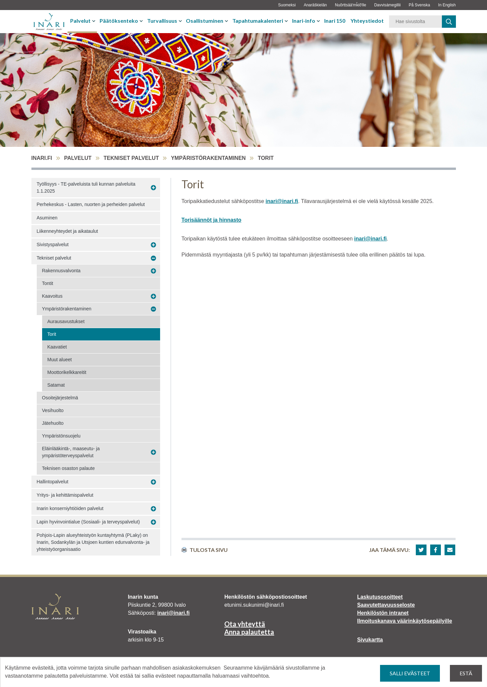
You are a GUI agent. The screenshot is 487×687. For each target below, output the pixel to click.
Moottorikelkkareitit (67, 372)
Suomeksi (287, 5)
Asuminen (47, 217)
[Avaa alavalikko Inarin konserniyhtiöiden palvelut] (153, 508)
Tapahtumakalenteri (257, 20)
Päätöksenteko (119, 20)
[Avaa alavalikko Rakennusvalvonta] (153, 271)
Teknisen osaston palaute (68, 468)
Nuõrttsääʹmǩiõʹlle (350, 5)
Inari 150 (334, 20)
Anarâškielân (315, 5)
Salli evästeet (410, 673)
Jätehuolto (53, 423)
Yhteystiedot (367, 20)
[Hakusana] (415, 21)
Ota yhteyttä (244, 624)
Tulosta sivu (204, 550)
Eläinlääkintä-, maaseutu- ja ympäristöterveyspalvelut (71, 452)
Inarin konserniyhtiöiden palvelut (70, 508)
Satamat (56, 385)
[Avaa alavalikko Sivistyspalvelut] (153, 244)
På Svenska (419, 5)
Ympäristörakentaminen (208, 158)
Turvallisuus (162, 20)
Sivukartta (370, 640)
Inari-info (303, 20)
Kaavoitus (52, 296)
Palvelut (80, 20)
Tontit (47, 283)
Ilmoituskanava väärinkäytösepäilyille (404, 621)
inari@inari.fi (282, 201)
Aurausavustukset (66, 321)
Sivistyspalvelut (53, 244)
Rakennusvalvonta (61, 270)
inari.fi (41, 158)
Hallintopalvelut (53, 481)
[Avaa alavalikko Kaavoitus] (153, 296)
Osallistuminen (204, 20)
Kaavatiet (57, 347)
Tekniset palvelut (131, 158)
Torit (51, 334)
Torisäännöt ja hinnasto (211, 220)
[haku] (449, 21)
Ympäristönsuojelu (61, 435)
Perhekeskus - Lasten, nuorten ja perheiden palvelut (91, 204)
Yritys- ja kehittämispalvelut (65, 495)
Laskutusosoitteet (380, 597)
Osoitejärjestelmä (60, 397)
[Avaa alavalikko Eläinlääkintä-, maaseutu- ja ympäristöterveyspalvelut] (153, 452)
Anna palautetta (249, 632)
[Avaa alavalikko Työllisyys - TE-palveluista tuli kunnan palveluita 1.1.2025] (153, 188)
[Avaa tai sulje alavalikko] (94, 20)
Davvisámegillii (387, 5)
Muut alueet (59, 359)
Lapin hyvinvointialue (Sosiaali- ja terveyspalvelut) (88, 521)
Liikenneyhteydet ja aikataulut (67, 231)
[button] (421, 550)
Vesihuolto (53, 410)
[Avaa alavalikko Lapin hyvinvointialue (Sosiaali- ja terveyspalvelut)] (153, 522)
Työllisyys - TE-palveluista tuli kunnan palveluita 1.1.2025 (86, 187)
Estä (466, 673)
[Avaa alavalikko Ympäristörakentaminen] (153, 309)
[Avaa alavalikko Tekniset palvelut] (153, 258)
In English (447, 5)
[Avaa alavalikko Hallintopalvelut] (153, 482)
